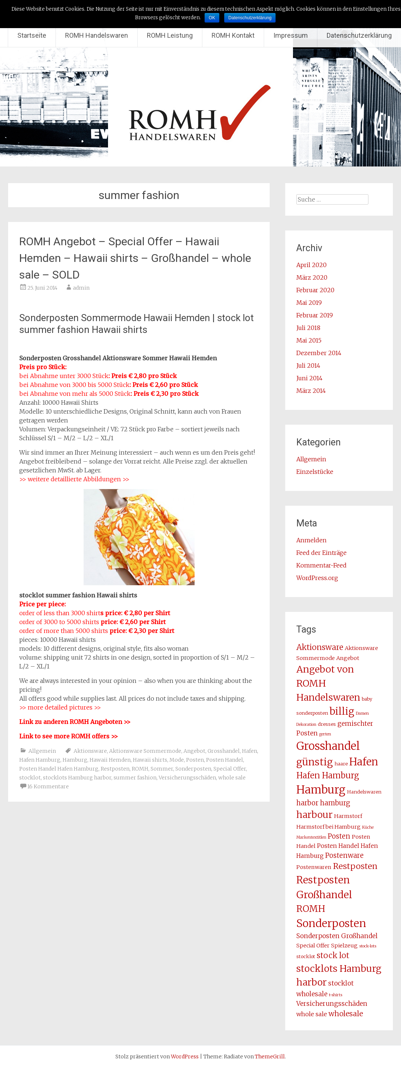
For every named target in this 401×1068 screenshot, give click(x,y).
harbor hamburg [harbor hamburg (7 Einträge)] (323, 803)
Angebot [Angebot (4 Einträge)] (347, 658)
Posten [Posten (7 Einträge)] (339, 836)
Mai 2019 (309, 302)
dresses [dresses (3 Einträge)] (327, 724)
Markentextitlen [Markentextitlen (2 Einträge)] (311, 837)
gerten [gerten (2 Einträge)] (325, 734)
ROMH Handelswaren (96, 35)
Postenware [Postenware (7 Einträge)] (344, 855)
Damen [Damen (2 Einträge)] (362, 713)
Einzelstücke (314, 471)
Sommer (162, 768)
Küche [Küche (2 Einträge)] (368, 827)
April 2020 (311, 265)
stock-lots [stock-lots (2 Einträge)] (367, 946)
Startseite (31, 35)
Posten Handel (224, 760)
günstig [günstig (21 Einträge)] (314, 762)
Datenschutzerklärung (359, 35)
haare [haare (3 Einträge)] (341, 764)
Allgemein (42, 751)
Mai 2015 (308, 340)
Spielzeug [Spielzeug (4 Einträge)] (344, 945)
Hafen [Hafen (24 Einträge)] (363, 761)
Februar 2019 (314, 315)
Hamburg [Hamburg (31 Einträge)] (321, 789)
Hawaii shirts (150, 760)
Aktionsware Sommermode (145, 751)
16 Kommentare (48, 786)
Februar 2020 (315, 290)
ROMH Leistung (170, 35)
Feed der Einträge (321, 552)
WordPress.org (317, 578)
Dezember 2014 (318, 353)
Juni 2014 (309, 378)
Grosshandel (224, 751)
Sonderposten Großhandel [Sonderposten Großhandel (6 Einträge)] (337, 936)
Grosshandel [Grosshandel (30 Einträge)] (328, 746)
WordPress (185, 1056)
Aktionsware (90, 751)
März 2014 (311, 390)
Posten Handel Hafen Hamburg (58, 768)
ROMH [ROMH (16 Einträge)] (310, 908)
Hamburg (75, 760)
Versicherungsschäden (187, 777)
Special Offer (229, 768)
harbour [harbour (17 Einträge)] (314, 815)
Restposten (115, 768)
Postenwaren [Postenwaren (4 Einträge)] (313, 867)
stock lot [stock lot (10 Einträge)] (333, 955)
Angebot (194, 751)
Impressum (290, 35)
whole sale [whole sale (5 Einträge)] (311, 1014)
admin (81, 287)
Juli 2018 (308, 327)
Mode (176, 760)
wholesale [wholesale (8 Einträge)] (345, 1013)
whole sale (232, 777)
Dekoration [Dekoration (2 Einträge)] (306, 724)
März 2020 (311, 277)
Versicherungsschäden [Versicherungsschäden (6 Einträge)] (331, 1004)
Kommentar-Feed (321, 565)
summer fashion (135, 777)
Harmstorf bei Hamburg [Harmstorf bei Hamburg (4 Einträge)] (328, 826)
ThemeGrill (270, 1056)
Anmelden (311, 540)
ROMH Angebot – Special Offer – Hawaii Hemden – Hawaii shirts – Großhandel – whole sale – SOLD (135, 258)
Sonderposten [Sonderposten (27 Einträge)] (331, 923)
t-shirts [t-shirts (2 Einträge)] (335, 995)
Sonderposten (193, 768)
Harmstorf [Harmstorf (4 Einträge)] (348, 816)
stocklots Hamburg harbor (77, 777)
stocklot (30, 777)
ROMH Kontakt (233, 35)
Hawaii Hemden (110, 760)
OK (212, 17)
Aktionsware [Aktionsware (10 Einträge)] (319, 647)
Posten (195, 760)
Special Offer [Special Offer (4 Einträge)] (313, 945)
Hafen (249, 751)
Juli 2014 (308, 365)
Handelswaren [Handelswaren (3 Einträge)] (364, 792)
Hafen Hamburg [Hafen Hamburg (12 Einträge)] (327, 775)
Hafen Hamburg (39, 760)
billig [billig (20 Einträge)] (342, 711)
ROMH (140, 768)
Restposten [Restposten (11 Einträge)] (355, 866)
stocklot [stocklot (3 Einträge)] (305, 956)
